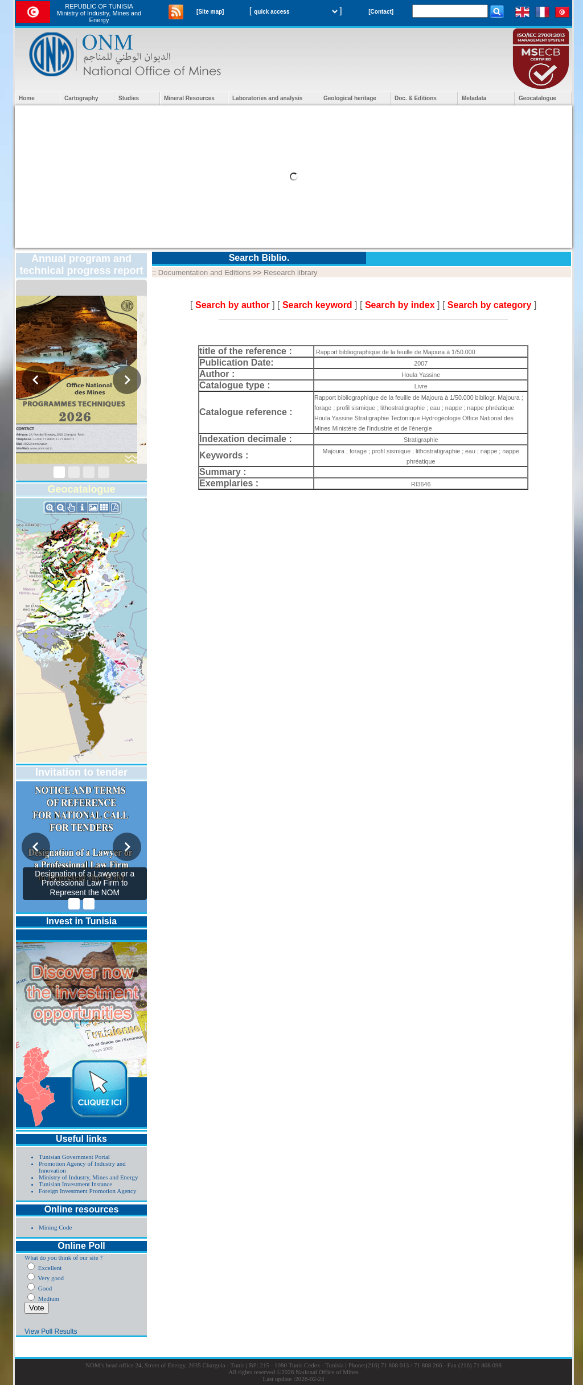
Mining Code (55, 1227)
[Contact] (380, 12)
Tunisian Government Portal (74, 1156)
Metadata (474, 98)
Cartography (81, 98)
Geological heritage (349, 98)
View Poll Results (50, 1331)
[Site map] (210, 12)
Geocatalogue (537, 98)
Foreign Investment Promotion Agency (87, 1190)
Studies (128, 98)
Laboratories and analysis (267, 98)
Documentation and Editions (204, 272)
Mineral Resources (189, 98)
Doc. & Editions (416, 98)
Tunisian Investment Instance (75, 1184)
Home (27, 98)
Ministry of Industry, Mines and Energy (88, 1177)
